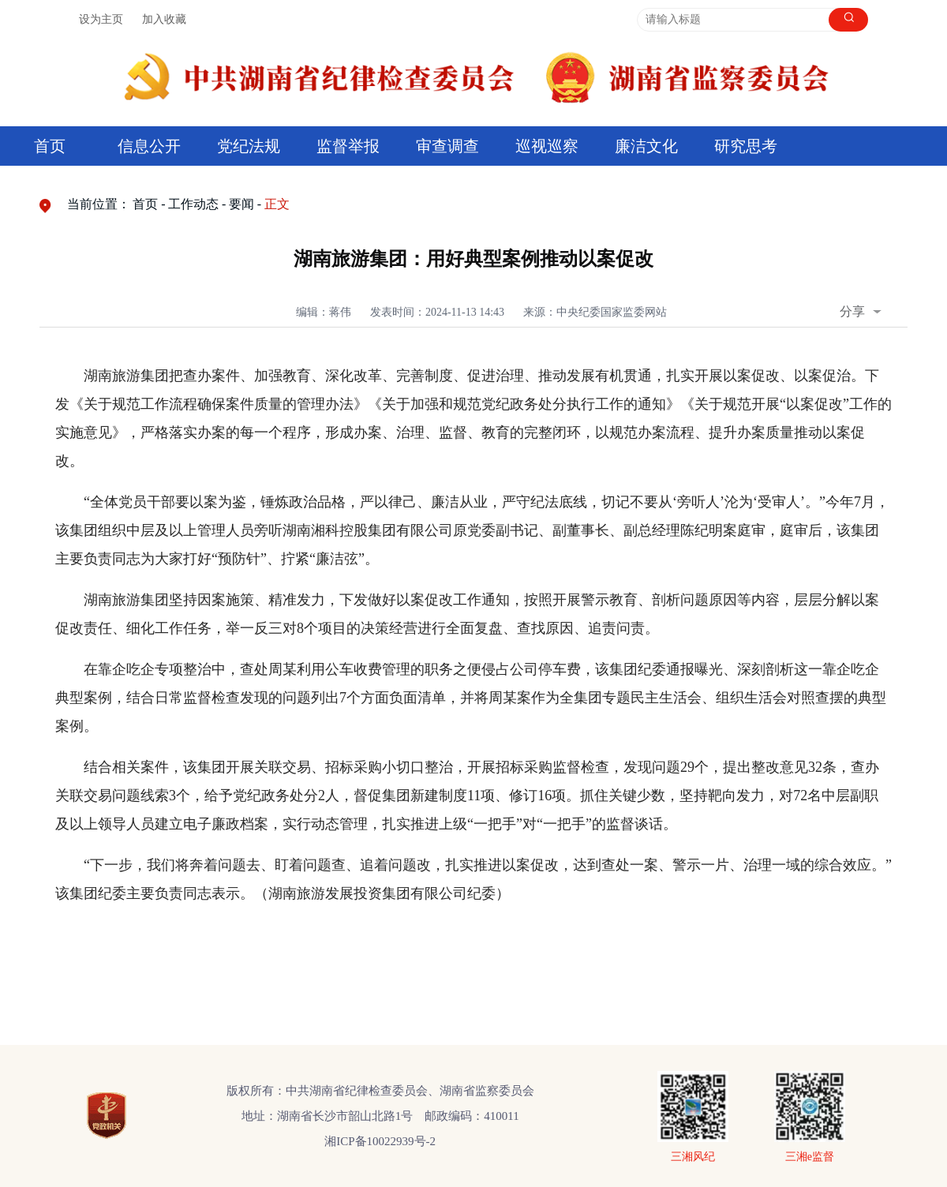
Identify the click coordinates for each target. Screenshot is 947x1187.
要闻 (241, 204)
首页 (50, 146)
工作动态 (193, 204)
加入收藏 (164, 19)
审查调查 (447, 146)
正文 (277, 204)
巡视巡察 (546, 146)
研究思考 (745, 146)
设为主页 (101, 19)
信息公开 (149, 146)
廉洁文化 (646, 146)
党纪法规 (248, 146)
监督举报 (348, 146)
